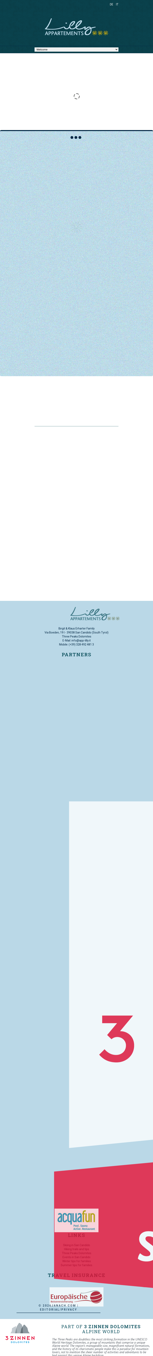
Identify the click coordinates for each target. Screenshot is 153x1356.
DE (111, 4)
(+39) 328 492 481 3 (81, 644)
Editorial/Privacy (23, 1309)
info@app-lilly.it (81, 640)
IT (117, 4)
